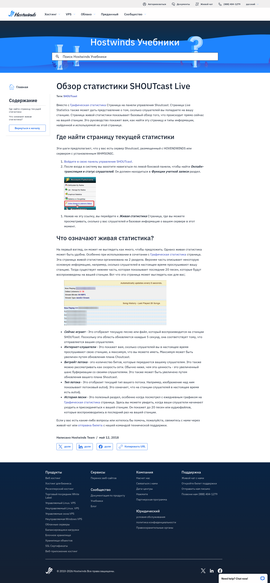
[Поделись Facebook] (105, 446)
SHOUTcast (70, 96)
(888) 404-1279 (229, 4)
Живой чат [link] (204, 4)
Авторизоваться (154, 4)
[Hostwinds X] (201, 571)
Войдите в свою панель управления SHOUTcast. (98, 161)
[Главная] (22, 14)
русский (253, 4)
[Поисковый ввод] (140, 56)
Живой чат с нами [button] (193, 478)
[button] (243, 577)
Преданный (109, 14)
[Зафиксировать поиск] (57, 56)
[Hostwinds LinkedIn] (210, 571)
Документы (181, 4)
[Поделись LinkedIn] (85, 446)
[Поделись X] (64, 446)
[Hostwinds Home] (49, 571)
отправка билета (90, 425)
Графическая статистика (88, 105)
